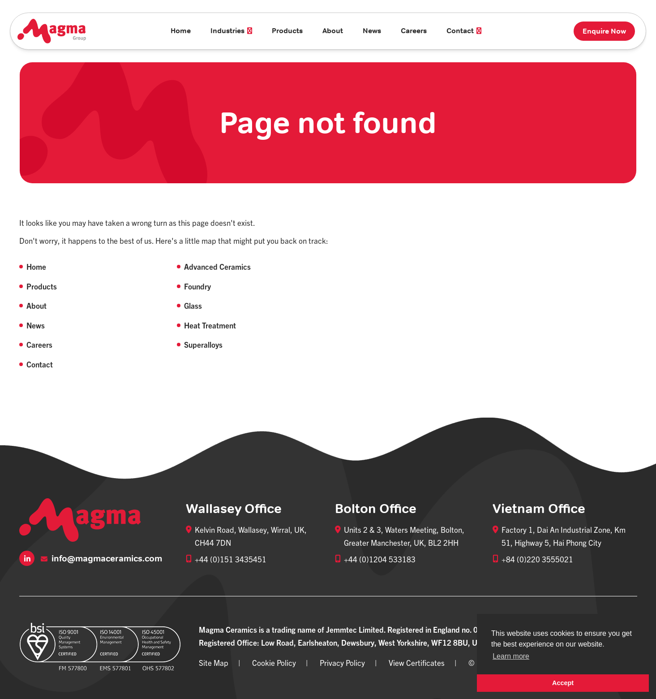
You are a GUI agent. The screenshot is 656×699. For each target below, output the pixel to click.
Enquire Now (604, 31)
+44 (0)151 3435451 (230, 559)
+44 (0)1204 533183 (380, 559)
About (332, 30)
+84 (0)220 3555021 (537, 559)
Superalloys (203, 344)
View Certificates (417, 662)
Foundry (197, 286)
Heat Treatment (210, 325)
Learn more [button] (511, 656)
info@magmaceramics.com (101, 558)
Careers (414, 30)
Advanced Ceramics (217, 266)
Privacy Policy (342, 662)
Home (181, 30)
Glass (193, 305)
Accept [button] (563, 682)
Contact (39, 364)
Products (287, 30)
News (372, 30)
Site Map (213, 662)
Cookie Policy (274, 662)
